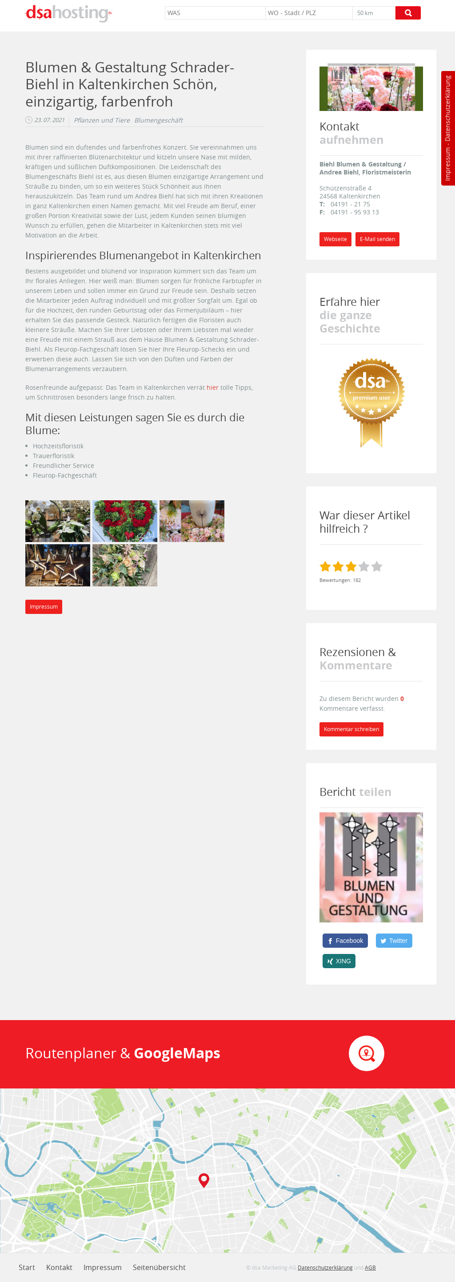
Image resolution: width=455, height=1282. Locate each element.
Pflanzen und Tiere (102, 120)
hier (213, 387)
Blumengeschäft (158, 120)
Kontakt (59, 1267)
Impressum (447, 164)
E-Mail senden (377, 239)
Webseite (335, 239)
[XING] (339, 961)
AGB (370, 1267)
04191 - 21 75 (350, 204)
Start (27, 1267)
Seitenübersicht (159, 1267)
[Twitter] (394, 941)
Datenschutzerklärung (447, 108)
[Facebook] (345, 941)
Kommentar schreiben (351, 729)
